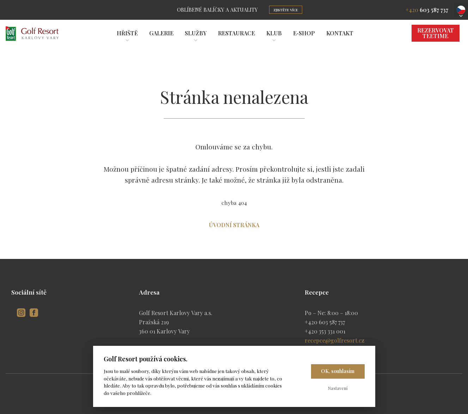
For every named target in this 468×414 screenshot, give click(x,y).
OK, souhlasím (337, 371)
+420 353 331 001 (325, 331)
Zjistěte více (285, 9)
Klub (274, 33)
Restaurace (236, 33)
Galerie (161, 33)
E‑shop (304, 33)
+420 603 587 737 (325, 322)
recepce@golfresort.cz (334, 340)
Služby (196, 33)
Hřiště (127, 33)
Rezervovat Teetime (435, 33)
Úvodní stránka (234, 225)
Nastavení (338, 388)
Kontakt (339, 33)
